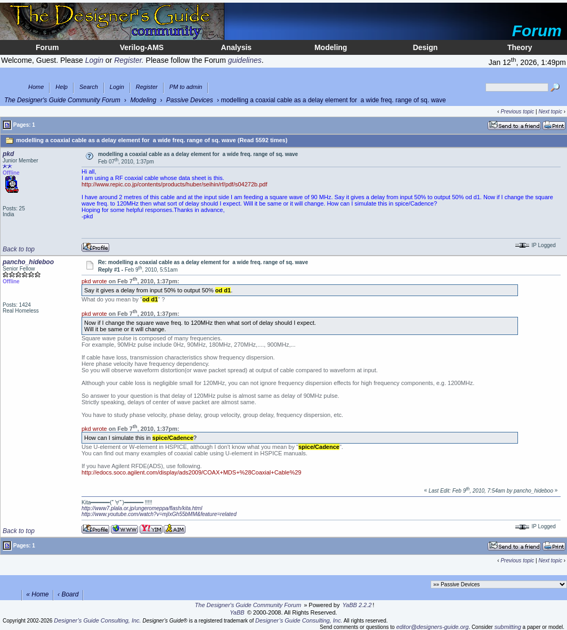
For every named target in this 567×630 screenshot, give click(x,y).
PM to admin (186, 87)
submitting (508, 627)
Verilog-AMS (142, 47)
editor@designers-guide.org (432, 627)
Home (36, 87)
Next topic (550, 111)
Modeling (330, 47)
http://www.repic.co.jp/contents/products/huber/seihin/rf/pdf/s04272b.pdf (175, 184)
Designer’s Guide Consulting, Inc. (97, 620)
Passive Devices (189, 100)
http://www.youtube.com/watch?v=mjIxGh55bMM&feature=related (159, 514)
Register (147, 87)
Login (116, 87)
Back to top (19, 249)
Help (61, 87)
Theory (519, 47)
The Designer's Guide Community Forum (62, 100)
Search (88, 87)
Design (425, 47)
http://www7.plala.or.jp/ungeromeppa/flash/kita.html (142, 508)
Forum (47, 47)
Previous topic (517, 111)
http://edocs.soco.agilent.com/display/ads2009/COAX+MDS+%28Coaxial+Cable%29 (191, 472)
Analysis (236, 47)
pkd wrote (94, 281)
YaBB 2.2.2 (357, 605)
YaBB (237, 612)
